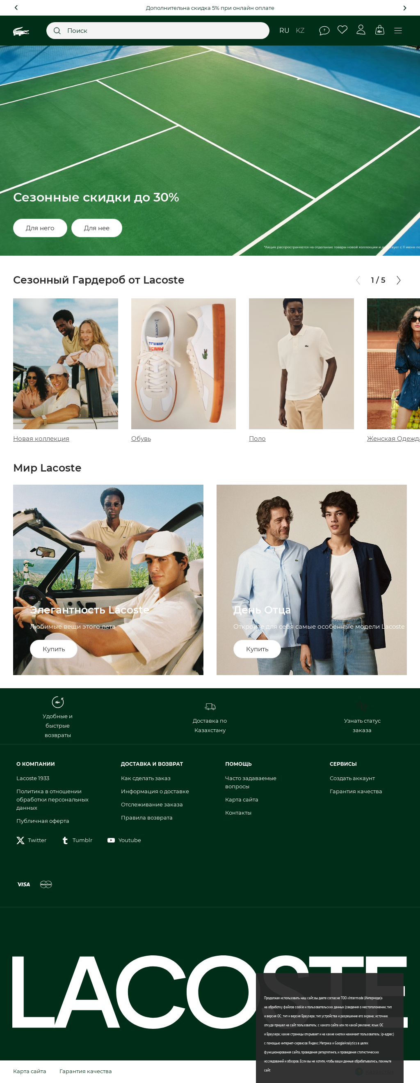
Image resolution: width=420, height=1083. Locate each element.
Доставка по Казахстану (210, 717)
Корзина (379, 30)
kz (300, 30)
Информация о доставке (155, 791)
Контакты (238, 812)
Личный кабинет (361, 30)
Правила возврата (147, 817)
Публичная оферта (42, 820)
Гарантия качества (356, 791)
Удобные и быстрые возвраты (58, 717)
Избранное (343, 30)
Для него (40, 228)
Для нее (97, 228)
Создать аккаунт (352, 778)
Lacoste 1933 (32, 778)
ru (284, 30)
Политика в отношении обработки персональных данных (52, 799)
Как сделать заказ (146, 778)
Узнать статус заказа (362, 717)
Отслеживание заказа (152, 804)
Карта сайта (241, 799)
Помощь (324, 31)
